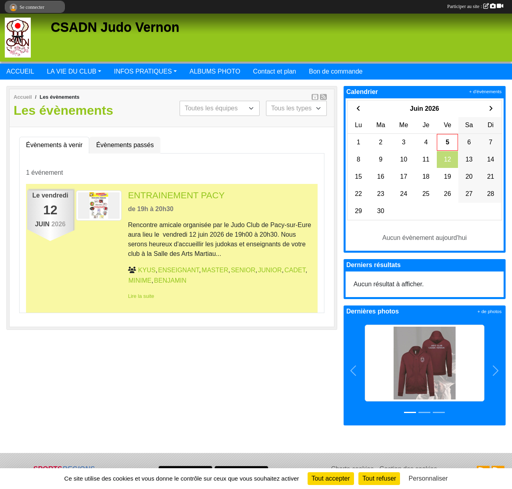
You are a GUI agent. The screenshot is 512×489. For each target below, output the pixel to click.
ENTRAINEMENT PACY (176, 195)
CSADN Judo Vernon (115, 27)
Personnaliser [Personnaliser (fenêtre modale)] (428, 478)
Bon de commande (335, 71)
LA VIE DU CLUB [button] (71, 71)
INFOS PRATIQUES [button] (143, 71)
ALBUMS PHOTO (215, 71)
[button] (354, 371)
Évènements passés (125, 145)
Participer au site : (475, 6)
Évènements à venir (54, 145)
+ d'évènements (485, 91)
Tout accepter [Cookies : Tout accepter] (331, 478)
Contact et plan (274, 71)
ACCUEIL (20, 71)
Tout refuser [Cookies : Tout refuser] (379, 478)
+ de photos (490, 311)
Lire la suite (141, 296)
